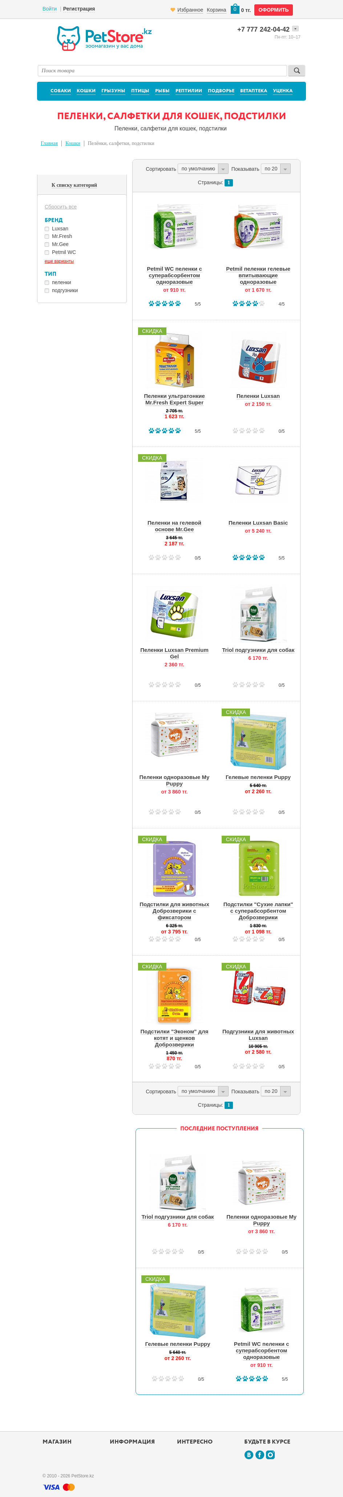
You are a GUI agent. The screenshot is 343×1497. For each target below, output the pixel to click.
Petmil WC (64, 252)
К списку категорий (74, 185)
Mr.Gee (60, 244)
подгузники (65, 290)
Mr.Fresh (62, 236)
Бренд (53, 220)
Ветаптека (253, 91)
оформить (273, 10)
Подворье (221, 91)
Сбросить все (61, 207)
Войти (50, 9)
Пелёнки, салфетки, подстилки (121, 143)
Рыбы (162, 91)
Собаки (61, 91)
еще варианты (59, 261)
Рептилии (188, 91)
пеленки (61, 282)
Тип (50, 274)
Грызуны (113, 91)
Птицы (140, 91)
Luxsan (60, 228)
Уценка (282, 91)
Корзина (216, 10)
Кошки (86, 91)
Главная (49, 143)
